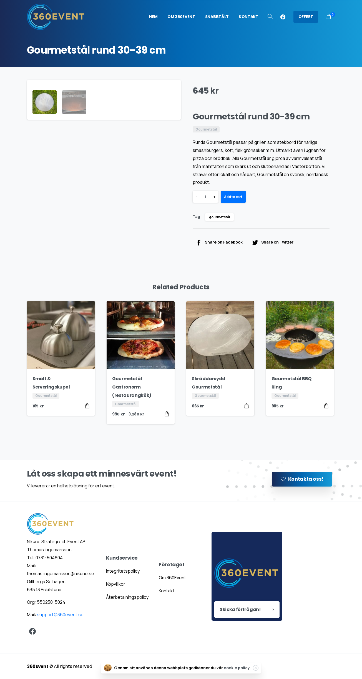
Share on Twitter (272, 242)
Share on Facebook (219, 242)
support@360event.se (60, 615)
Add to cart (233, 196)
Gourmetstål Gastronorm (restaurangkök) (131, 387)
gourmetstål (219, 217)
